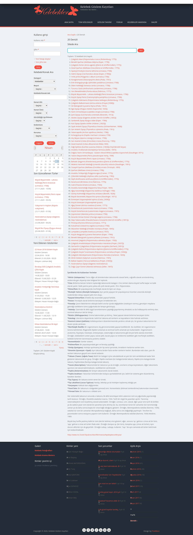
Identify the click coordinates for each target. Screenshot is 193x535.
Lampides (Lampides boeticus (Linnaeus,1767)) (90, 231)
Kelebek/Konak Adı (42, 93)
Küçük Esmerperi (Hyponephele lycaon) (87, 202)
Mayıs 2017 (134, 503)
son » (56, 240)
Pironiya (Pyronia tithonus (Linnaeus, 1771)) (88, 223)
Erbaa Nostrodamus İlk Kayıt (46, 324)
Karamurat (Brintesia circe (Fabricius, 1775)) (88, 182)
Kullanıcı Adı (39, 40)
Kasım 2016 (134, 480)
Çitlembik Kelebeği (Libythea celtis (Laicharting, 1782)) (92, 176)
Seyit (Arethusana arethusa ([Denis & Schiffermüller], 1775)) (95, 179)
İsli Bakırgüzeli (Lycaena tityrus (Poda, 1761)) (88, 106)
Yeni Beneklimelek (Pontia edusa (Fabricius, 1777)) (91, 91)
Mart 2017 (134, 492)
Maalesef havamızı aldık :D (108, 501)
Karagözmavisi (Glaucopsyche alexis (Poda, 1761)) (91, 79)
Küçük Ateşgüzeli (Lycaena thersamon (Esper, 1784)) (92, 234)
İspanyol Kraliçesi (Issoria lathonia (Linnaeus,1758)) (91, 71)
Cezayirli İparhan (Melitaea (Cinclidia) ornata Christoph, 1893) (95, 167)
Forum (119, 22)
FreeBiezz (156, 531)
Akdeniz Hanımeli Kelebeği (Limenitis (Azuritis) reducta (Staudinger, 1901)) (100, 164)
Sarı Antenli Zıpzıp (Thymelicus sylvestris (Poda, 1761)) (92, 129)
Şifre (36, 49)
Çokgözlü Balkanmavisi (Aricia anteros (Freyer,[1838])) (92, 103)
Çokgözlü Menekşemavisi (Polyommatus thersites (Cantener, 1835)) (98, 255)
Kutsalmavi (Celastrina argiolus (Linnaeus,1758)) (90, 226)
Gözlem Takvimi (104, 22)
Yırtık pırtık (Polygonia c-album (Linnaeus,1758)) (90, 77)
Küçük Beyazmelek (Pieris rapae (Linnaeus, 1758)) (91, 158)
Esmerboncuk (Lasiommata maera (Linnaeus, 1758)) (92, 208)
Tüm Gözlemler (85, 22)
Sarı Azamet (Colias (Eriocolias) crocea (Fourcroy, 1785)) (93, 141)
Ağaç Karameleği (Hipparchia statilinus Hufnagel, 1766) (93, 191)
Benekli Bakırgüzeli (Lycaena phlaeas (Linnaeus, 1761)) (92, 237)
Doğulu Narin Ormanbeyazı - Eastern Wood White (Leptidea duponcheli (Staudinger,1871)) (107, 153)
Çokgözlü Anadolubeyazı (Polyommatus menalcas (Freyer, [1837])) (97, 243)
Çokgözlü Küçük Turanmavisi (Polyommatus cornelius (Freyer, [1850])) (99, 252)
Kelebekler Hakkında (136, 22)
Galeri (154, 22)
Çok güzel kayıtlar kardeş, (108, 509)
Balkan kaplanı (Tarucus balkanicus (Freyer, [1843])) (91, 261)
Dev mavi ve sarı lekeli (107, 483)
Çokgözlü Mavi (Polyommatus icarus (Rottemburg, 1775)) (93, 59)
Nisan (48, 148)
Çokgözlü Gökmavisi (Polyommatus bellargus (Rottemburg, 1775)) (97, 100)
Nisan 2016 (134, 457)
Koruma (37, 132)
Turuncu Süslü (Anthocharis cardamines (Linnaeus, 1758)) (94, 88)
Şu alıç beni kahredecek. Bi (109, 466)
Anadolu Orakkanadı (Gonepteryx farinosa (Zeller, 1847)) (93, 150)
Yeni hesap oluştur (43, 59)
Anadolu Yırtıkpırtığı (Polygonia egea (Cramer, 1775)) (92, 173)
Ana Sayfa (69, 22)
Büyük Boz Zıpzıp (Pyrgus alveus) (48, 228)
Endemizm (38, 125)
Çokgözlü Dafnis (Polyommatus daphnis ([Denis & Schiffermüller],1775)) (99, 249)
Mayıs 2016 (134, 463)
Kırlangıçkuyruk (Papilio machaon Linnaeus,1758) (90, 135)
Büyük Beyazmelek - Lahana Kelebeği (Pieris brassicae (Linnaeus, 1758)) (99, 94)
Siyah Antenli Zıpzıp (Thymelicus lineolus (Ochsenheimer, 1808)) (96, 126)
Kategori (37, 78)
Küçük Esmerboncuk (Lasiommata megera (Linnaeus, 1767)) (95, 211)
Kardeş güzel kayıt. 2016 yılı (109, 492)
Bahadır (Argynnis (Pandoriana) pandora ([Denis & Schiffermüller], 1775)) (100, 161)
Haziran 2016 (135, 469)
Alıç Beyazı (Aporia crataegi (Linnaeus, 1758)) (89, 138)
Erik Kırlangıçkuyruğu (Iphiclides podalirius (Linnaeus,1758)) (95, 82)
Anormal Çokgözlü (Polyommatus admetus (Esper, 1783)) (94, 240)
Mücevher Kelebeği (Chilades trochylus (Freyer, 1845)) (92, 229)
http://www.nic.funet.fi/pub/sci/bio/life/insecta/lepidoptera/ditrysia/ (94, 435)
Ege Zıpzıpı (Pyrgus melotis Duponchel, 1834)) (89, 109)
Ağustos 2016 (135, 475)
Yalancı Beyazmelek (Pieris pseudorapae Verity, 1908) (92, 155)
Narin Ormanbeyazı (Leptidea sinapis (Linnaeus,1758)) (92, 112)
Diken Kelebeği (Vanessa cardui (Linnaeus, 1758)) (90, 85)
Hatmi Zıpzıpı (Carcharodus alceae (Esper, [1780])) (91, 74)
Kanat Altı (38, 102)
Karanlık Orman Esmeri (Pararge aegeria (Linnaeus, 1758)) (94, 217)
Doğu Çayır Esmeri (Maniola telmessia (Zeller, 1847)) (92, 266)
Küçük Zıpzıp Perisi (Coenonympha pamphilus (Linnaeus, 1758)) (96, 97)
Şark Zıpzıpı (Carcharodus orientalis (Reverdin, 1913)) (92, 115)
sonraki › (48, 240)
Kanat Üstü (38, 110)
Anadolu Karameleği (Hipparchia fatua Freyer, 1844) (92, 188)
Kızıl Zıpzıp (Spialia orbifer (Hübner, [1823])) (88, 123)
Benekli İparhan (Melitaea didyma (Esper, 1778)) (90, 62)
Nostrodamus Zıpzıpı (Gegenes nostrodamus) (89, 264)
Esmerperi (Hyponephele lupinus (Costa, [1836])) (90, 199)
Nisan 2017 (134, 498)
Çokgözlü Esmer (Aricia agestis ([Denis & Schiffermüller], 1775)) (96, 65)
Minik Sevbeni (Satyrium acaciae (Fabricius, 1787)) (91, 258)
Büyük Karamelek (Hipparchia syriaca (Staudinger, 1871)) (93, 196)
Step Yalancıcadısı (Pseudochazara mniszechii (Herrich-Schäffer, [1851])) (100, 220)
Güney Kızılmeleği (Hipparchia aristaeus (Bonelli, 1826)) (93, 193)
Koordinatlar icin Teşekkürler (109, 475)
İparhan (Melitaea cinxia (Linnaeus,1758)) (87, 170)
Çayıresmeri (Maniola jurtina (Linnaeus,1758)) (89, 214)
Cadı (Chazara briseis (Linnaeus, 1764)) (86, 185)
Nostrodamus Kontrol (43, 307)
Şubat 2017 (134, 486)
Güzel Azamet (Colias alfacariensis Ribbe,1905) (89, 144)
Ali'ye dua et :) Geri (105, 460)
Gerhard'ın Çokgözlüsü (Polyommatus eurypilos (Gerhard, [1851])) (97, 246)
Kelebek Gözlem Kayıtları (96, 6)
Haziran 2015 (135, 452)
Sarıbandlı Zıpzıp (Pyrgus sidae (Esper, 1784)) (89, 120)
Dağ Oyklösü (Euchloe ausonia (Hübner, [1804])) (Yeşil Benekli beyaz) (98, 147)
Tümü (61, 348)
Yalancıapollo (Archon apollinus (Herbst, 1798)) (89, 132)
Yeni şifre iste (41, 62)
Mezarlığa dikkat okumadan (109, 452)
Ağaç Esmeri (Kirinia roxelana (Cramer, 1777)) (89, 205)
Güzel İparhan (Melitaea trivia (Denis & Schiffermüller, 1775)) (95, 68)
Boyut (36, 85)
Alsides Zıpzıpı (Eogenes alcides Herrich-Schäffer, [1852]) (93, 118)
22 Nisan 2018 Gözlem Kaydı (46, 249)
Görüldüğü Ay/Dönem (43, 117)
